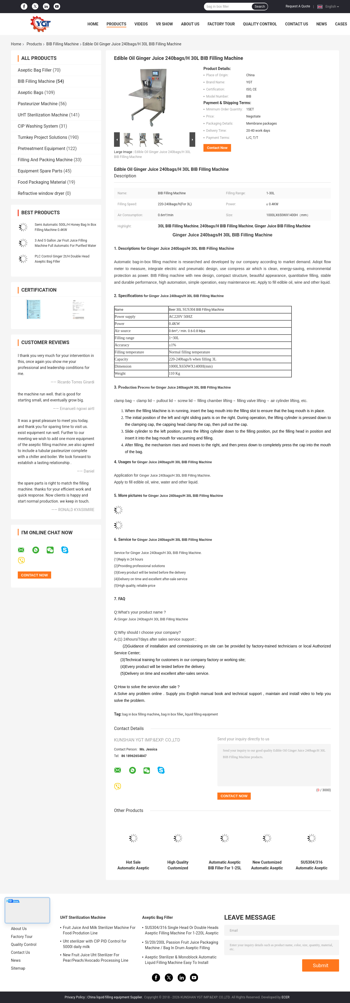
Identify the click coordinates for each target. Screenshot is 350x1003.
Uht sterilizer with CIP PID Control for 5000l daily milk (94, 944)
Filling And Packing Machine (45, 159)
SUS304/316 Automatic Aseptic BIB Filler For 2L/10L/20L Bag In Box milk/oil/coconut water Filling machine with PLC (312, 865)
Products (116, 24)
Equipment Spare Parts (40, 171)
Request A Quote (298, 6)
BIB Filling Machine (62, 44)
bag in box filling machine (140, 714)
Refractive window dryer (41, 193)
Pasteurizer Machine (38, 103)
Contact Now (217, 148)
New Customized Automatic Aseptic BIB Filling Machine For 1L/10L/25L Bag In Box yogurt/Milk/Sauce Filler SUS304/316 (267, 865)
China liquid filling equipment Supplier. (115, 997)
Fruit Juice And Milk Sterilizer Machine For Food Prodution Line (99, 930)
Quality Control (260, 24)
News (321, 24)
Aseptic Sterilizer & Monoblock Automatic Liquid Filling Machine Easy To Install (181, 960)
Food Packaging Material (42, 182)
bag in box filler (172, 714)
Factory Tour (221, 24)
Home (93, 24)
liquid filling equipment (201, 714)
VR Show (164, 24)
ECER (286, 997)
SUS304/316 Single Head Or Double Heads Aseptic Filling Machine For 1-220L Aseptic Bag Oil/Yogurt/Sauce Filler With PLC (181, 931)
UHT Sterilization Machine (43, 115)
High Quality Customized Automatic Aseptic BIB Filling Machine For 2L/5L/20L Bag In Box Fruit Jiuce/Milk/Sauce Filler (178, 865)
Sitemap (18, 968)
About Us (190, 24)
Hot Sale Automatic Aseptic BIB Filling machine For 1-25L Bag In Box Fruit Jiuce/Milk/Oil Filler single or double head (133, 865)
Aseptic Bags (30, 92)
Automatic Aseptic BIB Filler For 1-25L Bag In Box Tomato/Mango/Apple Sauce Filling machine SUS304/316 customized (225, 865)
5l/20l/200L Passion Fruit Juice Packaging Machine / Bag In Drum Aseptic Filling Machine (181, 946)
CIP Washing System (38, 126)
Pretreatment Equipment (41, 148)
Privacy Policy (75, 997)
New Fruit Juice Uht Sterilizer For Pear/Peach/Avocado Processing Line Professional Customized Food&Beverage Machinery (98, 958)
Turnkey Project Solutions (42, 137)
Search (260, 6)
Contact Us (296, 24)
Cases (341, 24)
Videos (141, 24)
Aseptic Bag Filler (35, 70)
